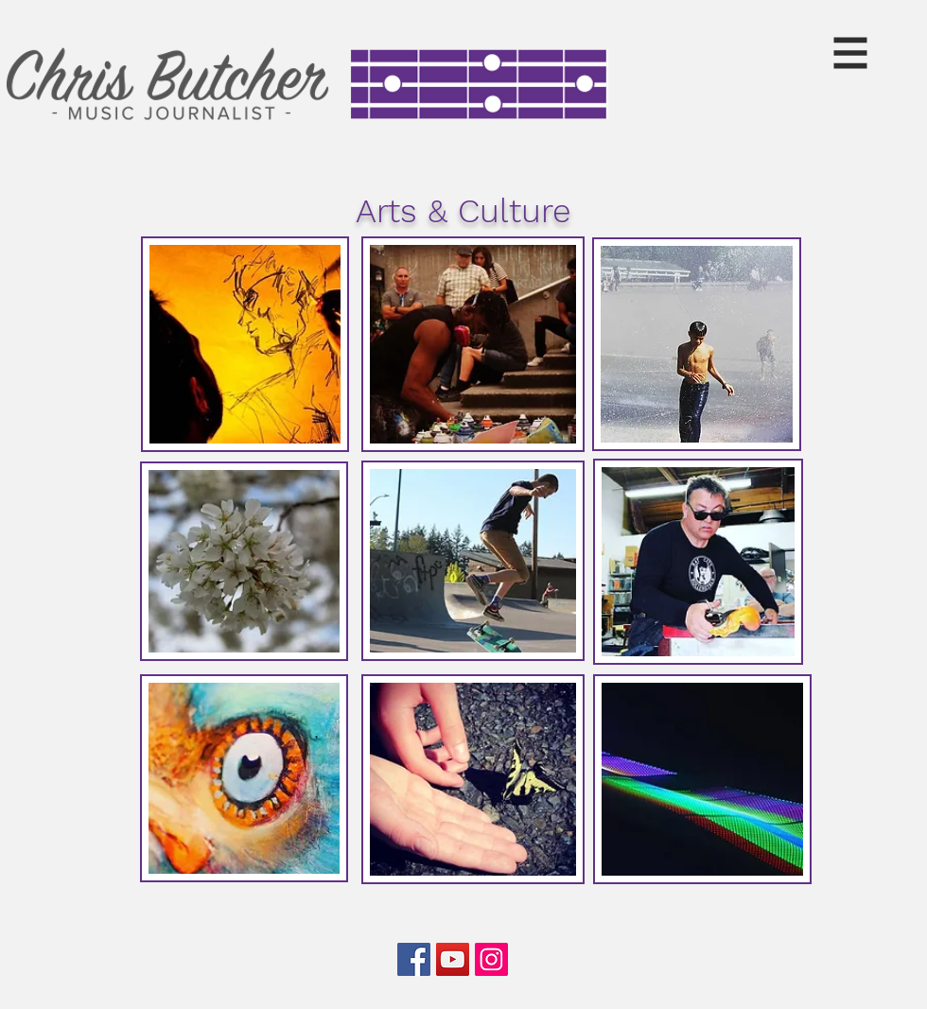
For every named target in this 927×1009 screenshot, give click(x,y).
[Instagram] (491, 959)
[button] (850, 53)
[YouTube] (452, 959)
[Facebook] (413, 959)
